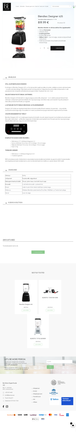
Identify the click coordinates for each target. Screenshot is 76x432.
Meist (36, 6)
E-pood (17, 6)
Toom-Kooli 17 (9, 398)
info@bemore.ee (9, 395)
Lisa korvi (59, 48)
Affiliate (35, 402)
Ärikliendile (22, 6)
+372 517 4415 (8, 392)
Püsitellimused (36, 397)
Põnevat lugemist (29, 6)
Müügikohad (36, 388)
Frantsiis (41, 6)
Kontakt (46, 6)
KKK (34, 399)
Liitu (50, 367)
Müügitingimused (37, 394)
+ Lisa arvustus (38, 252)
